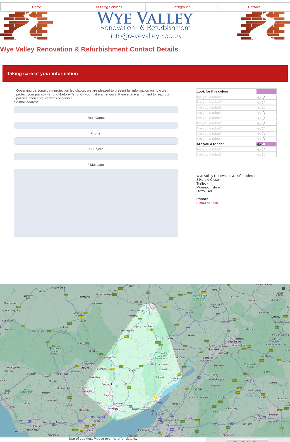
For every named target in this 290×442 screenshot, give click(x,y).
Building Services (109, 7)
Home (36, 7)
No (260, 97)
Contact (254, 7)
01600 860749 (207, 203)
